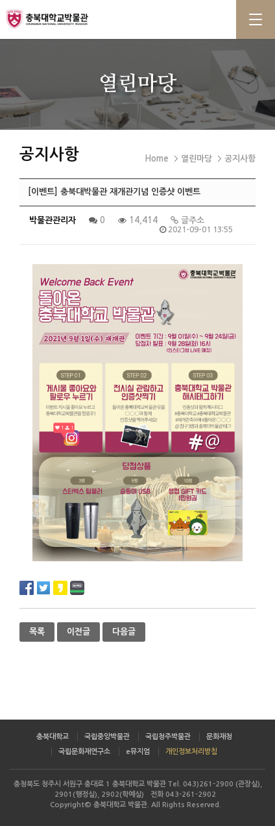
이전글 (78, 631)
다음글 (124, 631)
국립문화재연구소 (84, 751)
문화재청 (219, 736)
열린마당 (196, 158)
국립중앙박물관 (107, 736)
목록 (37, 631)
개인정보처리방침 (191, 751)
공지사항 (240, 158)
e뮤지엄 (138, 751)
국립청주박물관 (168, 736)
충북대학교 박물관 (65, 18)
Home (157, 158)
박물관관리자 (52, 220)
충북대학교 (52, 736)
